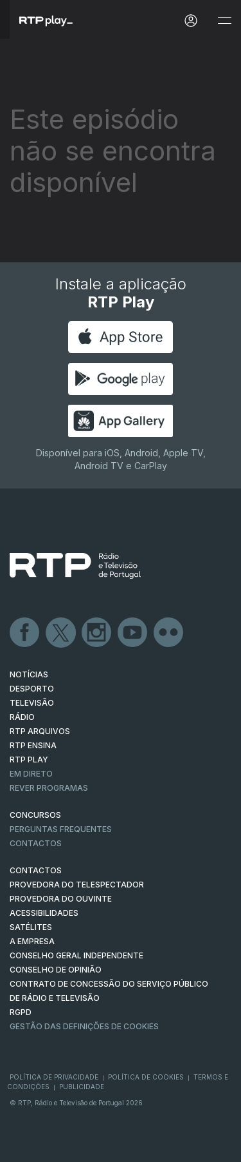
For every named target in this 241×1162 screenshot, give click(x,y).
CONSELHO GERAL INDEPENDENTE (76, 955)
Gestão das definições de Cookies (84, 1026)
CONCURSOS (35, 815)
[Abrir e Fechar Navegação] (224, 21)
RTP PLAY (29, 759)
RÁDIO (22, 717)
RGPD (20, 1012)
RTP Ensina (33, 745)
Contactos (36, 843)
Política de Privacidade (54, 1077)
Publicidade (81, 1086)
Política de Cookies (146, 1077)
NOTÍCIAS (29, 674)
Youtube (133, 632)
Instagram (97, 632)
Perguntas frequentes (61, 829)
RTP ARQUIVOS (40, 731)
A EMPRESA (32, 941)
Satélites (31, 927)
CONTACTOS (36, 870)
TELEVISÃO (32, 703)
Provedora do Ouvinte (61, 899)
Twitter (61, 632)
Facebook (25, 632)
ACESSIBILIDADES (44, 913)
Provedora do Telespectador (77, 884)
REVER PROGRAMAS (49, 788)
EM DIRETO (31, 774)
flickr (169, 632)
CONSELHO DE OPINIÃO (56, 969)
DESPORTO (32, 688)
